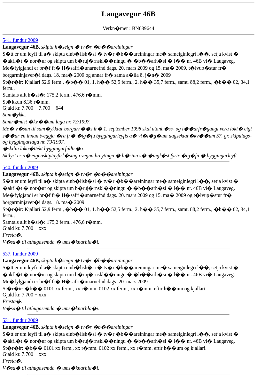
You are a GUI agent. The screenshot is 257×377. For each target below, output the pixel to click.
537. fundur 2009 (20, 253)
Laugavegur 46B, (22, 47)
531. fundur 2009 (20, 320)
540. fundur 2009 (20, 167)
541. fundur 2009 (20, 40)
